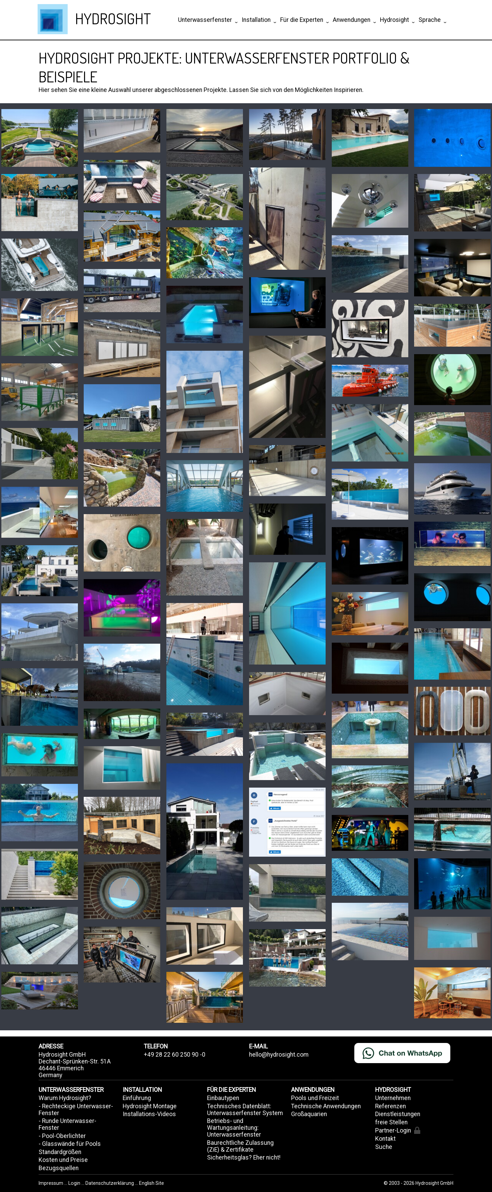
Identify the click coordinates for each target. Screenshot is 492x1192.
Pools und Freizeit (315, 1098)
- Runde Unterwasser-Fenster (67, 1124)
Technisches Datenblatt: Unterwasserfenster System (245, 1109)
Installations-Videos (149, 1114)
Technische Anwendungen (326, 1106)
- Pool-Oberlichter (62, 1136)
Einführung (137, 1098)
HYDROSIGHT (113, 18)
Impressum (51, 1183)
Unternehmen (393, 1098)
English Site (151, 1183)
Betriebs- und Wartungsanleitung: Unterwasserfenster (234, 1127)
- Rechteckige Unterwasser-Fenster (76, 1109)
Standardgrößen (60, 1152)
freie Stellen (391, 1122)
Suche (383, 1146)
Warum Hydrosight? (65, 1098)
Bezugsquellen (59, 1168)
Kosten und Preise (63, 1159)
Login (74, 1183)
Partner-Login (397, 1130)
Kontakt (385, 1138)
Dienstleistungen (397, 1114)
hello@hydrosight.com (279, 1054)
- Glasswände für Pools (70, 1143)
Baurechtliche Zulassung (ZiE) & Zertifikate (240, 1146)
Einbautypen (223, 1098)
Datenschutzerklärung (109, 1183)
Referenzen (390, 1106)
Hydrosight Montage (150, 1106)
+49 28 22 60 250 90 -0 (174, 1054)
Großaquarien (309, 1114)
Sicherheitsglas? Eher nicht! (244, 1157)
